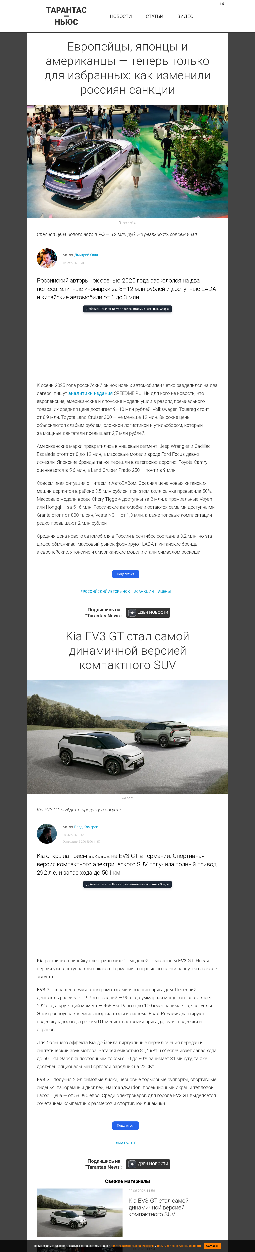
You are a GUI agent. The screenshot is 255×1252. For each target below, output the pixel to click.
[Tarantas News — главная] (66, 16)
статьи (154, 16)
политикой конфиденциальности (179, 1245)
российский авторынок (106, 591)
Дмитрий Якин (86, 255)
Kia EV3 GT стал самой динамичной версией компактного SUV (158, 1207)
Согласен (212, 1245)
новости (121, 16)
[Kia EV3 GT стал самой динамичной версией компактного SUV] (80, 1213)
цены (165, 591)
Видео (185, 16)
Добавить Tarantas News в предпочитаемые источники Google (127, 308)
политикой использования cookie (132, 1245)
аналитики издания (90, 393)
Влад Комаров (86, 827)
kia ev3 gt (127, 1143)
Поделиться (125, 574)
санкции (145, 591)
